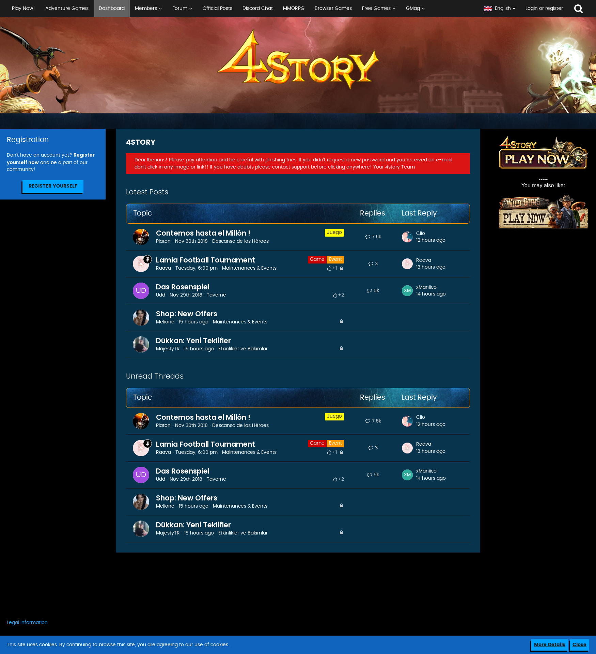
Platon (163, 241)
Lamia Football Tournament (205, 260)
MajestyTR (168, 349)
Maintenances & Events (249, 268)
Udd (160, 295)
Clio (420, 233)
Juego (334, 232)
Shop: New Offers (186, 314)
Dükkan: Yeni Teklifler (193, 341)
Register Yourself (53, 186)
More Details (549, 644)
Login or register (544, 8)
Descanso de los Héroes (240, 241)
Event (335, 259)
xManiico (426, 287)
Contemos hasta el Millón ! (203, 233)
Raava (163, 268)
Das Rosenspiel (182, 287)
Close (579, 644)
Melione (165, 322)
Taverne (216, 295)
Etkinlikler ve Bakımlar (243, 349)
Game (317, 259)
